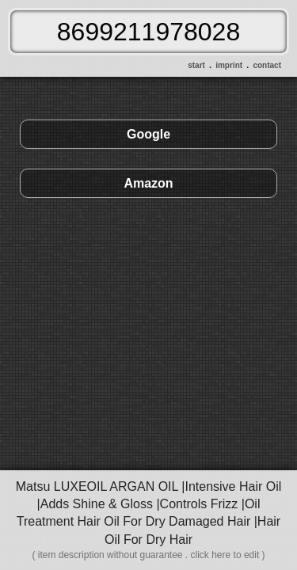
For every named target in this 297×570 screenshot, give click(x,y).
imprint (228, 65)
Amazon (148, 183)
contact (267, 65)
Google (148, 134)
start (196, 65)
